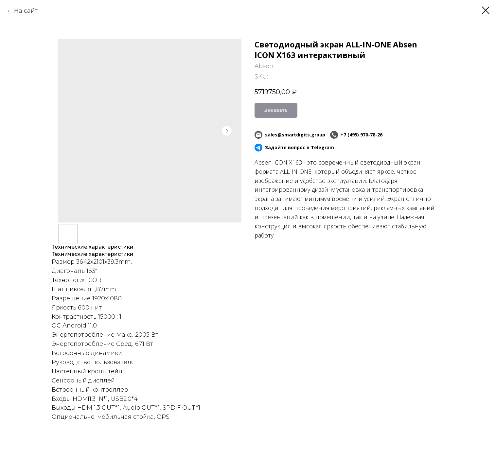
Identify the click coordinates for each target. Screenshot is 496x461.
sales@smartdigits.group (290, 135)
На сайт (26, 10)
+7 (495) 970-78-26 (356, 135)
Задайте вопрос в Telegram (294, 147)
